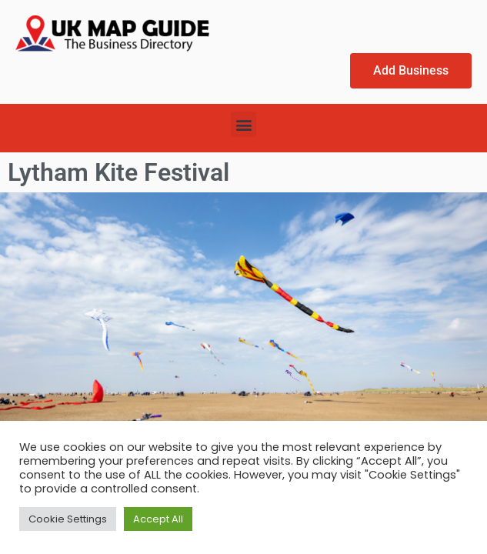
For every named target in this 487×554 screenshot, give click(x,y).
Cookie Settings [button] (67, 519)
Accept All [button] (158, 519)
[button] (243, 124)
